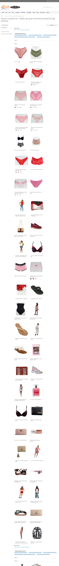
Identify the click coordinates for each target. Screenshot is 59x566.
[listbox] (37, 85)
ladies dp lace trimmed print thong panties (21, 29)
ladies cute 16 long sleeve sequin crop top (50, 35)
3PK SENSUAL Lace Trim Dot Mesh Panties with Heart (36, 105)
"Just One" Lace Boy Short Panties (37, 169)
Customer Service (6, 555)
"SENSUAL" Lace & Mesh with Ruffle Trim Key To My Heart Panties (21, 128)
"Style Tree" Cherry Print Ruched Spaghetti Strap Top (36, 502)
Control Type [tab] (4, 27)
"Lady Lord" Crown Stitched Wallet (20, 440)
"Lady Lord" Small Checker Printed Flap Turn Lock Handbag (20, 236)
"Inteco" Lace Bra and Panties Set (20, 150)
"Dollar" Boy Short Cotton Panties (20, 275)
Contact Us (5, 557)
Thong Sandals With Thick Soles (36, 298)
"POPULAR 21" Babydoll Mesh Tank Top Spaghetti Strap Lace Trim (20, 400)
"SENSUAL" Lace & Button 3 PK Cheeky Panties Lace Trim (36, 83)
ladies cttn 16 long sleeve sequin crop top (35, 35)
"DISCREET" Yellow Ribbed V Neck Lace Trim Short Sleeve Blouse (21, 256)
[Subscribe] (55, 554)
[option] (32, 84)
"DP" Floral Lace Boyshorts (34, 150)
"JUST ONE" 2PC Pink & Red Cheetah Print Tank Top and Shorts (21, 542)
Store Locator (55, 1)
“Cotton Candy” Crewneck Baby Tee (37, 460)
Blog (51, 1)
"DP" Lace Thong (17, 61)
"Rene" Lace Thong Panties (20, 82)
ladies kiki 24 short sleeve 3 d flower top (21, 35)
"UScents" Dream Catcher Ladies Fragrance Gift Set (35, 359)
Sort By (47, 25)
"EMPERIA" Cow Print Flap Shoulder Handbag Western (20, 481)
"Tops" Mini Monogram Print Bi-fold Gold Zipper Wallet (21, 380)
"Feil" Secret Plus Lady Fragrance (36, 399)
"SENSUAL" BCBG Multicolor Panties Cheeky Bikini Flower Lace (20, 193)
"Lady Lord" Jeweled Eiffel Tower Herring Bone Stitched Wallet (35, 522)
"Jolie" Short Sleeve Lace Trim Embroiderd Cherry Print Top (20, 215)
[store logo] (10, 7)
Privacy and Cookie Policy (7, 562)
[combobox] (50, 7)
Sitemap (4, 560)
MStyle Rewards (6, 559)
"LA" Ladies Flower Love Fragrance (21, 298)
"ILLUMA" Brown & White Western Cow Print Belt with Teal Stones (20, 522)
